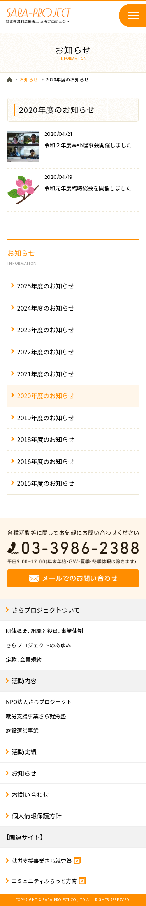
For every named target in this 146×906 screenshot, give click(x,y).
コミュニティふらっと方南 (49, 881)
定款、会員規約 (24, 659)
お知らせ (73, 257)
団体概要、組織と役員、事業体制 (44, 631)
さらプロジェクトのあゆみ (38, 645)
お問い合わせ (30, 794)
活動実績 (24, 751)
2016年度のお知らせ (45, 461)
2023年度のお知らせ (45, 329)
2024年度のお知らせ (45, 307)
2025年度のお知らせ (45, 285)
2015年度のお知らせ (45, 483)
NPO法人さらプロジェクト (39, 702)
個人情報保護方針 (37, 815)
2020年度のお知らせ (45, 395)
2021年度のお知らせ (45, 373)
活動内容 (24, 680)
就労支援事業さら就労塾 (36, 716)
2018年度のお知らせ (45, 439)
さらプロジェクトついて (46, 609)
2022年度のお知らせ (45, 351)
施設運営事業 (22, 730)
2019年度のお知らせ (45, 417)
